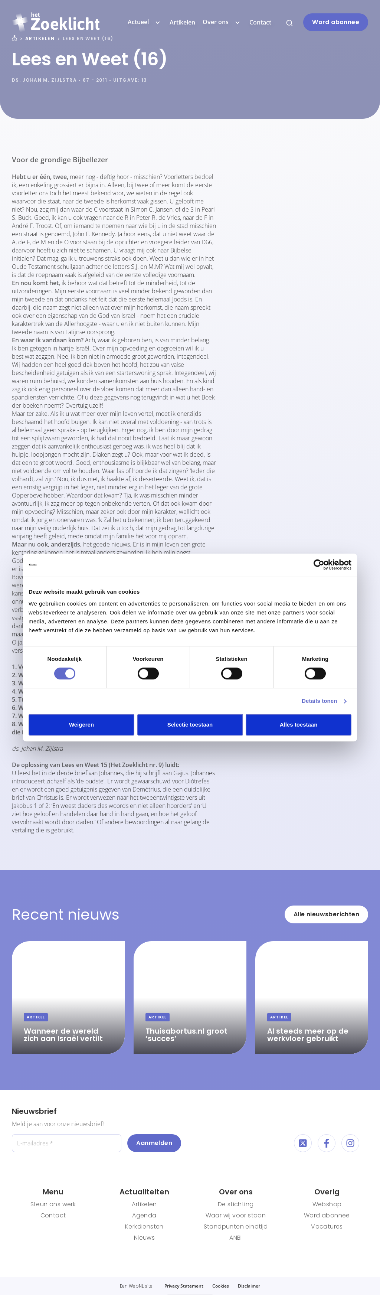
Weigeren (81, 724)
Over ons (222, 22)
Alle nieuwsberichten (326, 914)
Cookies (220, 1286)
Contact (260, 22)
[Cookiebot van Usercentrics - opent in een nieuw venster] (318, 564)
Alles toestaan (299, 724)
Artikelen (182, 22)
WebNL (136, 1286)
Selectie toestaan (190, 724)
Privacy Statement (183, 1286)
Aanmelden (154, 1143)
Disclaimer (249, 1286)
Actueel (145, 22)
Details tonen (319, 701)
